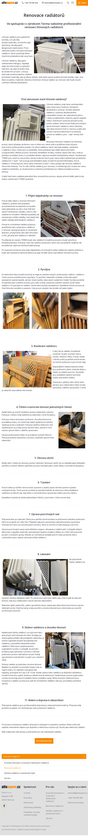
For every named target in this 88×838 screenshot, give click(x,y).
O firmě (27, 793)
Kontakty (28, 798)
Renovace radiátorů (12, 768)
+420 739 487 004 (30, 3)
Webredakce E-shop (38, 829)
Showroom (28, 802)
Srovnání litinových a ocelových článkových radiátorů (26, 763)
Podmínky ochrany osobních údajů (32, 813)
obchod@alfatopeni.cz (52, 3)
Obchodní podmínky (32, 807)
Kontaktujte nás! (44, 741)
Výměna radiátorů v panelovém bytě (19, 773)
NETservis (12, 829)
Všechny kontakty (76, 802)
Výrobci (7, 778)
